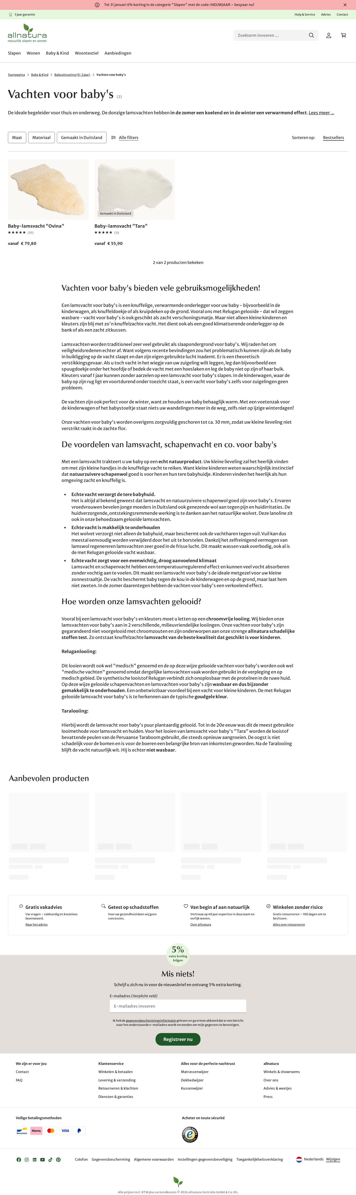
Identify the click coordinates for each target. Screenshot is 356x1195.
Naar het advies (36, 924)
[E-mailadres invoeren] (178, 1006)
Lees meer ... (321, 113)
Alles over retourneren (289, 924)
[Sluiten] (345, 5)
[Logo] (27, 32)
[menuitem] (14, 53)
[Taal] (333, 1159)
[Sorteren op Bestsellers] (333, 137)
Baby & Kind (39, 75)
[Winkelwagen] (343, 35)
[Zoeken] (276, 35)
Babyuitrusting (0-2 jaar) (72, 75)
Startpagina (16, 75)
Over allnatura (200, 924)
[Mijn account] (328, 35)
